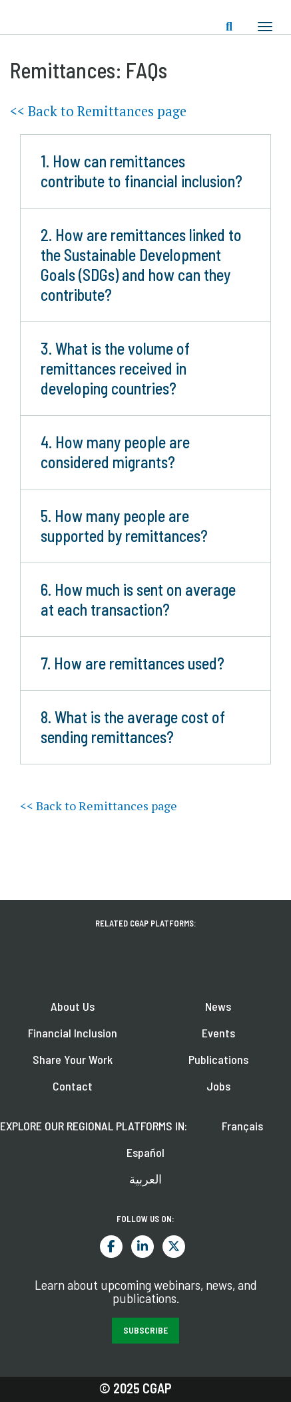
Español (145, 1152)
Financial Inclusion (72, 1032)
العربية (145, 1179)
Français (242, 1125)
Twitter (173, 1246)
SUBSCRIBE (145, 1330)
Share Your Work (73, 1059)
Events (218, 1032)
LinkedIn (142, 1246)
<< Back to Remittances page (98, 111)
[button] (145, 171)
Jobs (218, 1086)
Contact (73, 1086)
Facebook (111, 1246)
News (218, 1006)
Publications (218, 1059)
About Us (73, 1006)
